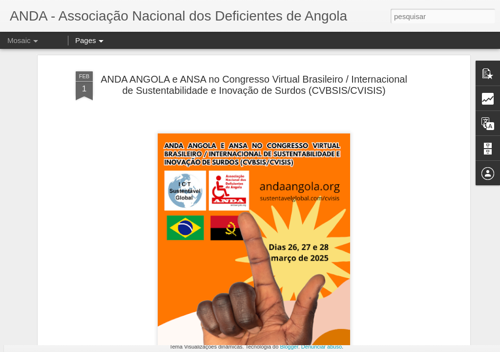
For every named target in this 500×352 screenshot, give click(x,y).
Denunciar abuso (321, 347)
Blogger (289, 347)
